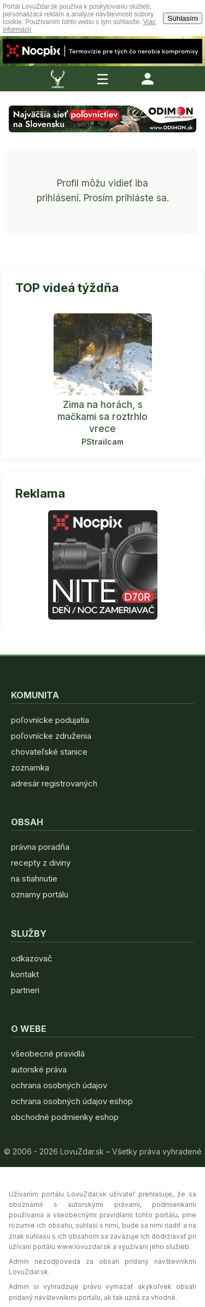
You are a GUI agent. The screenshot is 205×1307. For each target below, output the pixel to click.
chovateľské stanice (49, 751)
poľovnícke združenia (51, 736)
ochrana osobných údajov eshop (72, 1101)
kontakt (25, 974)
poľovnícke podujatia (50, 720)
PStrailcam (102, 441)
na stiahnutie (34, 878)
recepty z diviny (41, 862)
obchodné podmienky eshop (65, 1117)
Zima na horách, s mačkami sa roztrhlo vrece (102, 416)
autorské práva (39, 1069)
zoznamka (30, 767)
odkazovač (31, 958)
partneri (25, 990)
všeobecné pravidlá (48, 1053)
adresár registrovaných (54, 783)
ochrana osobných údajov (59, 1085)
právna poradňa (40, 847)
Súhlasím (182, 18)
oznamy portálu (39, 894)
